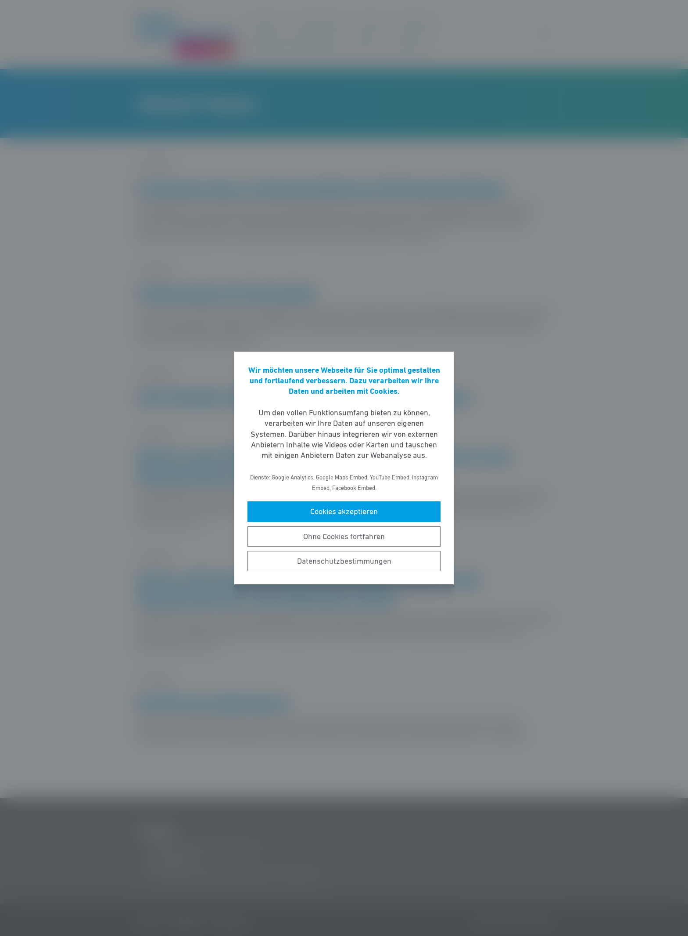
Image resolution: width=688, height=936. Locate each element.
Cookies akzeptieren (344, 511)
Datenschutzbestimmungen (344, 561)
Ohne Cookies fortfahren (344, 536)
